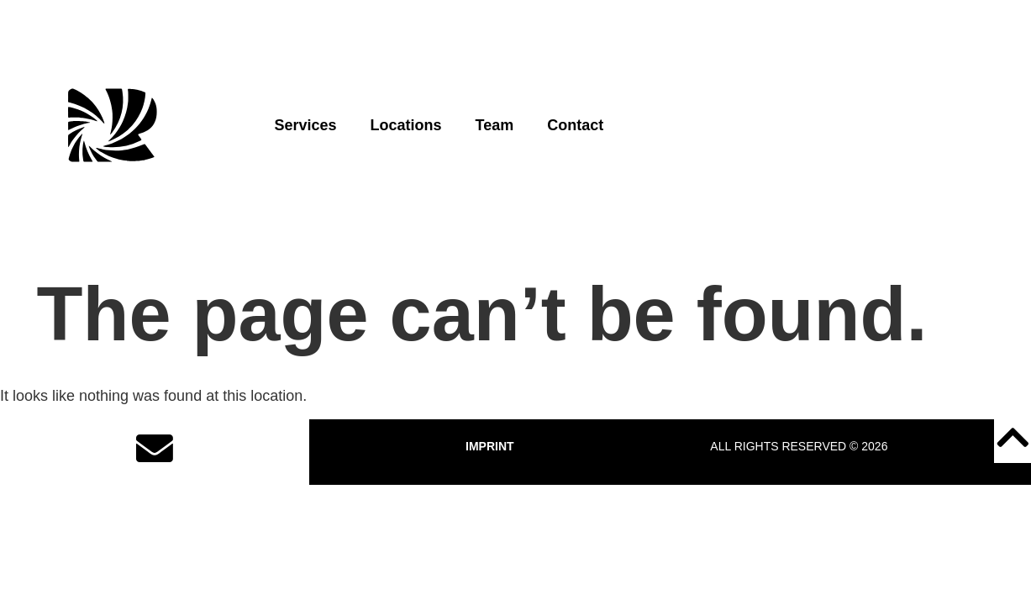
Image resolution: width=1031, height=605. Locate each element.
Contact (575, 125)
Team (495, 125)
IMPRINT (490, 446)
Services (305, 125)
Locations (406, 125)
